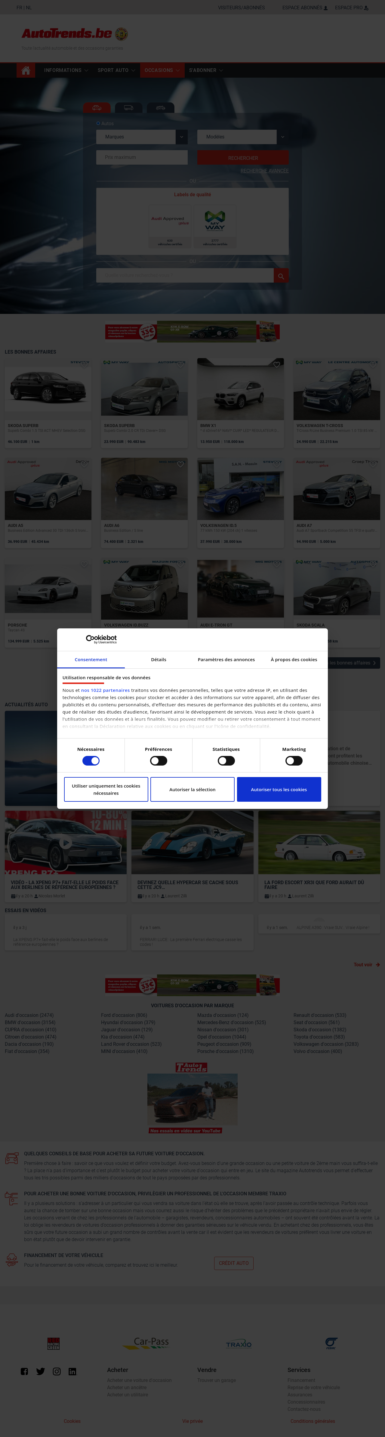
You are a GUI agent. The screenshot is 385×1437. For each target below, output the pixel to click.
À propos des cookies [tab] (294, 659)
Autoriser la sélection (192, 789)
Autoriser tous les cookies (279, 789)
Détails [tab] (158, 659)
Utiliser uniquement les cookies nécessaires (106, 789)
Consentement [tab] (91, 659)
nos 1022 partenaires (105, 690)
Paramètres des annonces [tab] (226, 659)
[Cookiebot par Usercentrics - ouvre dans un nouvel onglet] (90, 639)
